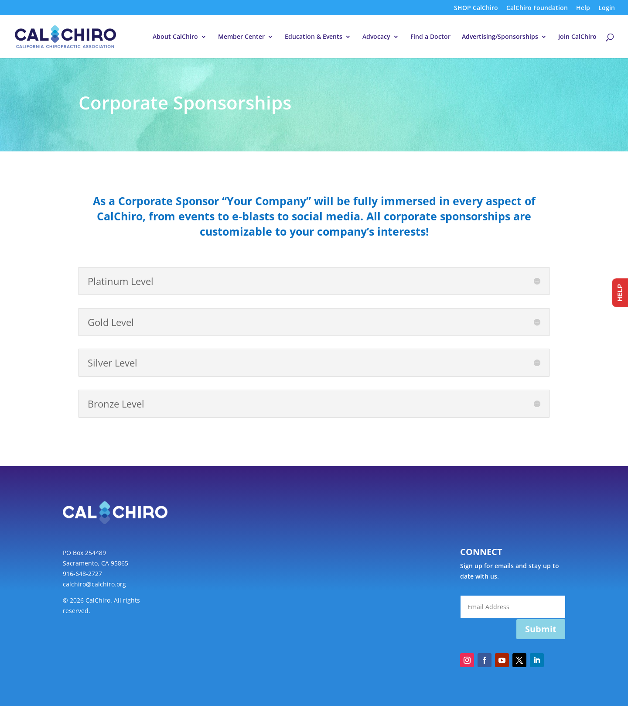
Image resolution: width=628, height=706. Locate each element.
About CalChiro (175, 37)
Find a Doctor (430, 37)
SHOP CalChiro (476, 8)
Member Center (241, 37)
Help (583, 8)
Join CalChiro (577, 37)
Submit (540, 629)
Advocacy (376, 37)
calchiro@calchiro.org (94, 584)
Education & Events (313, 37)
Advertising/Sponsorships (500, 37)
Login (606, 8)
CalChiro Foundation (537, 8)
